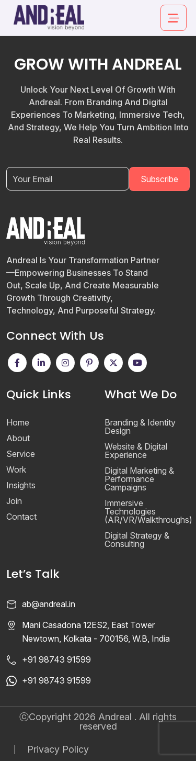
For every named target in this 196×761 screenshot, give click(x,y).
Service (20, 454)
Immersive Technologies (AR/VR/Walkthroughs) (148, 511)
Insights (21, 485)
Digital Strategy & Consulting (137, 539)
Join (14, 501)
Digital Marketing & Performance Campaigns (139, 479)
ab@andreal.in (48, 604)
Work (16, 469)
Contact (21, 516)
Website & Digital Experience (136, 450)
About (18, 438)
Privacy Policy (58, 749)
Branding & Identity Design (140, 426)
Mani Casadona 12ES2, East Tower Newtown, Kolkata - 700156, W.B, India (96, 632)
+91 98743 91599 (56, 659)
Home (17, 422)
